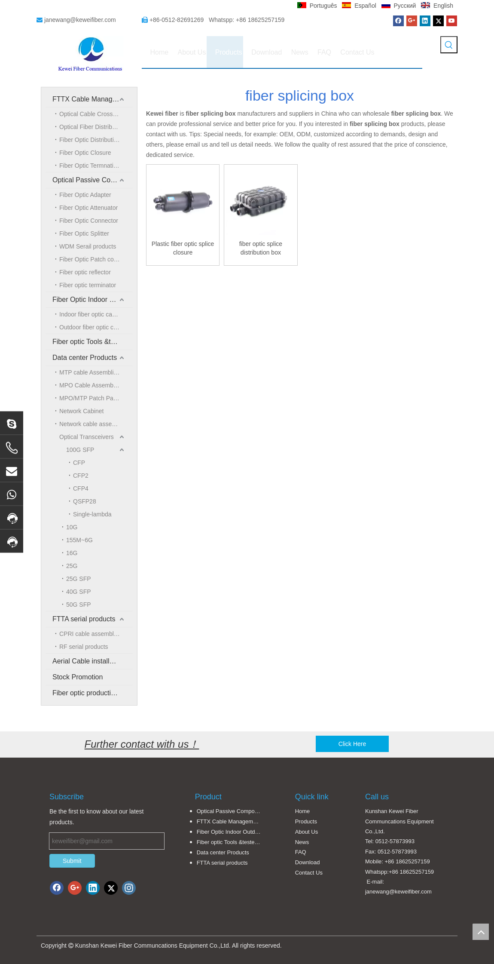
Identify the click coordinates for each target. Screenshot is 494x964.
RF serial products (83, 646)
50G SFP (78, 604)
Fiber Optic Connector (88, 220)
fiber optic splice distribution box (260, 248)
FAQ (300, 852)
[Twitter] (438, 20)
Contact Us (309, 872)
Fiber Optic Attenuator (88, 207)
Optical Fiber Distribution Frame (96, 126)
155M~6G (79, 540)
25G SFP (78, 578)
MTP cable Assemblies (89, 372)
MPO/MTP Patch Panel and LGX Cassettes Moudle (96, 398)
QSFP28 (84, 501)
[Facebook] (398, 20)
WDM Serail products (87, 246)
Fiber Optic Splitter (84, 233)
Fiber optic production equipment (92, 693)
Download (307, 862)
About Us (306, 832)
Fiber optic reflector (85, 272)
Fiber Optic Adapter (85, 194)
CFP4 (80, 488)
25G (71, 565)
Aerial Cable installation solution (92, 661)
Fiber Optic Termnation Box (95, 165)
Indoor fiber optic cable (89, 314)
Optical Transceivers (86, 436)
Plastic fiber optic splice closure (183, 248)
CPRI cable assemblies (90, 633)
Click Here (352, 743)
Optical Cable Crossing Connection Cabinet (96, 114)
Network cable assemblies (94, 424)
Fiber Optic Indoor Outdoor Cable (92, 299)
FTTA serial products (83, 619)
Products (306, 821)
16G (71, 553)
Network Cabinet (81, 411)
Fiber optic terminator (87, 285)
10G (71, 527)
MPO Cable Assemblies (90, 385)
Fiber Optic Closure (85, 152)
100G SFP (80, 449)
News (302, 842)
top (481, 932)
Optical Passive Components (92, 180)
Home (302, 811)
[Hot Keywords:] (448, 44)
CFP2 (80, 475)
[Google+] (411, 20)
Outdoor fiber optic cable (92, 327)
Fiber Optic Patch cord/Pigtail (96, 259)
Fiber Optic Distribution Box (95, 139)
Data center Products (84, 357)
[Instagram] (129, 888)
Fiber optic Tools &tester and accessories (92, 341)
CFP (79, 462)
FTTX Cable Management (91, 99)
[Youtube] (451, 20)
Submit (72, 860)
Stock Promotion (77, 677)
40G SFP (78, 591)
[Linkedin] (425, 20)
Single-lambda (92, 514)
